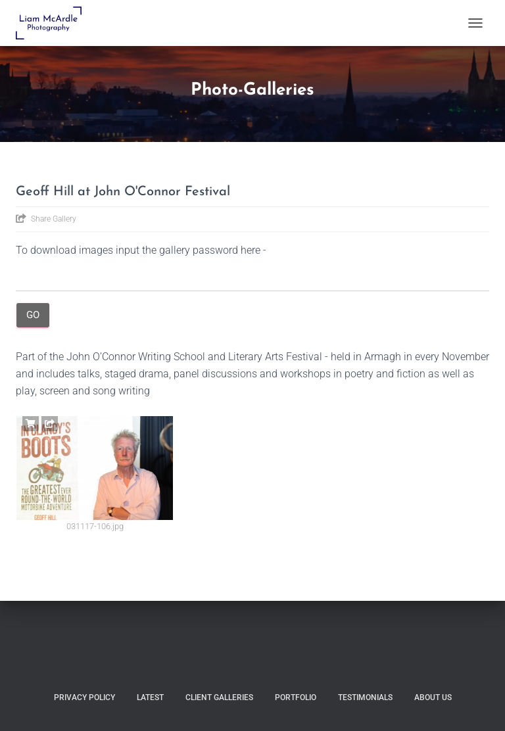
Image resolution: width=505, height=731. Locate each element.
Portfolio (295, 697)
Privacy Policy (84, 697)
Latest (150, 697)
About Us (433, 697)
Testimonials (365, 697)
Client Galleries (219, 697)
